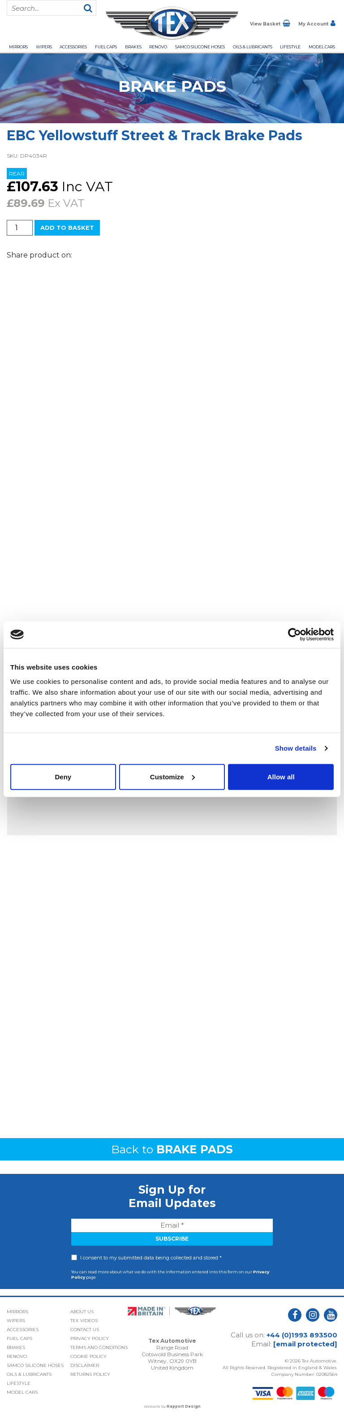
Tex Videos (84, 1320)
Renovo (158, 46)
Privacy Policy (89, 1338)
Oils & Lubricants (252, 46)
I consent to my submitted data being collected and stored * (151, 1258)
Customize (172, 776)
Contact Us (84, 1329)
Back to (172, 1149)
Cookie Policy (88, 1356)
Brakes (133, 46)
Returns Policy (90, 1374)
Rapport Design (184, 1406)
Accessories (73, 46)
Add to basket (67, 227)
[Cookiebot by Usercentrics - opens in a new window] (294, 634)
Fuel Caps (106, 46)
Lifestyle (290, 46)
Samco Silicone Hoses (200, 46)
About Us (82, 1312)
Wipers (44, 46)
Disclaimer (84, 1365)
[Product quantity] (20, 228)
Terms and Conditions (99, 1347)
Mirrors (18, 46)
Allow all (281, 776)
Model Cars (322, 46)
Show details (296, 748)
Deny (63, 776)
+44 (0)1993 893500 (302, 1335)
